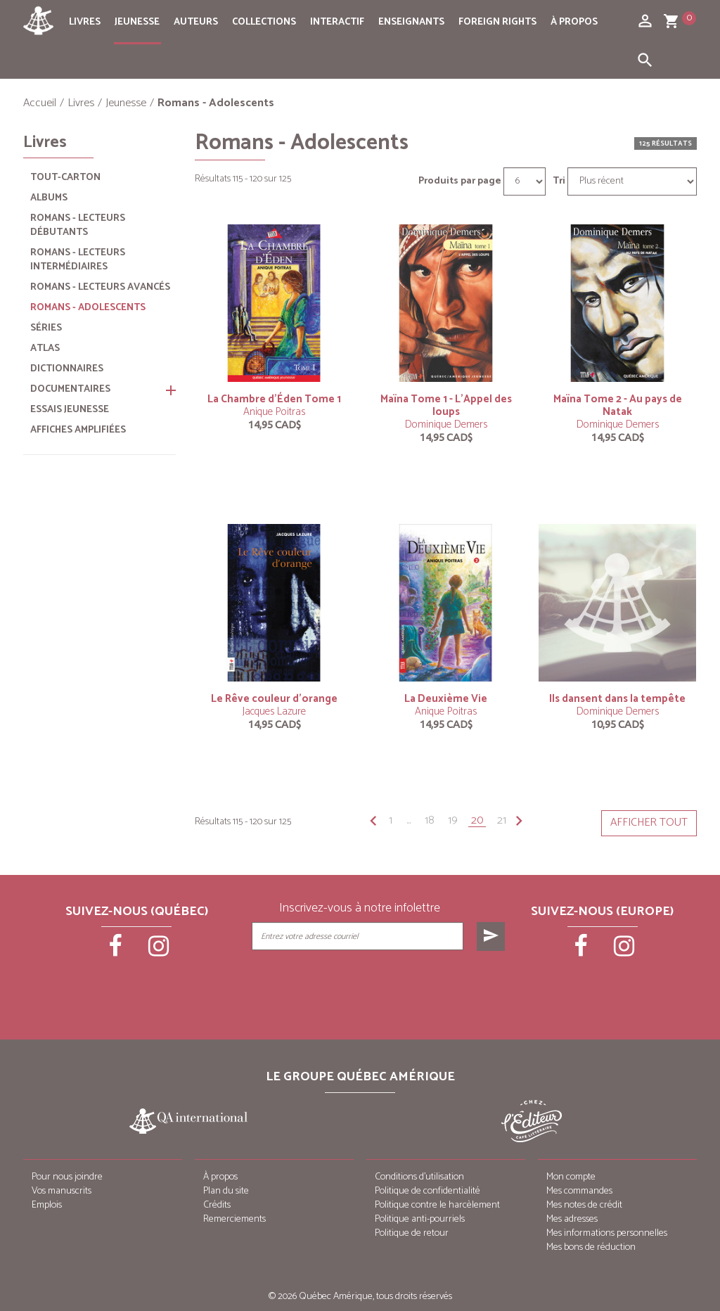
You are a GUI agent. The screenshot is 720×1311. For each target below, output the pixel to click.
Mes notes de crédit (584, 1205)
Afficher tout (649, 822)
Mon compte (571, 1177)
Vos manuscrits (61, 1191)
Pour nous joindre (67, 1177)
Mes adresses (572, 1219)
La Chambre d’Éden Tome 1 (274, 399)
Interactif (337, 22)
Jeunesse (137, 22)
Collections (264, 22)
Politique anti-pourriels (420, 1219)
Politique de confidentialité (427, 1191)
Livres (85, 22)
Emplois (47, 1205)
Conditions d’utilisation (419, 1177)
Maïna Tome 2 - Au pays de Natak (617, 405)
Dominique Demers (446, 424)
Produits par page (459, 181)
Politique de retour (412, 1233)
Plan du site (226, 1191)
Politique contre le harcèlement (437, 1205)
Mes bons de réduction (591, 1247)
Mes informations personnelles (606, 1233)
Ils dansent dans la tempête (617, 699)
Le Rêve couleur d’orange (274, 699)
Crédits (217, 1205)
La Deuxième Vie (445, 699)
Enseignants (411, 22)
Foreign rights (497, 22)
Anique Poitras (274, 412)
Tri (559, 181)
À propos (574, 22)
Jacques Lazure (274, 711)
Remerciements (234, 1219)
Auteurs (196, 22)
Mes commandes (579, 1191)
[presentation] (379, 986)
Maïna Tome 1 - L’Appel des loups (446, 405)
